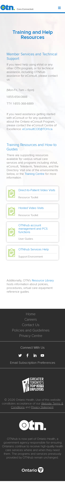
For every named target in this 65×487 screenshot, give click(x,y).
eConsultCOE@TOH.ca (37, 129)
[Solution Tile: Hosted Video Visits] (33, 211)
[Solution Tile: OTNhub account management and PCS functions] (33, 232)
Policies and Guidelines (30, 330)
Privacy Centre (30, 336)
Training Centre (34, 174)
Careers (30, 319)
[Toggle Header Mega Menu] (61, 8)
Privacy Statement (42, 407)
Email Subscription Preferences (32, 363)
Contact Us (30, 325)
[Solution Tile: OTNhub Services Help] (33, 252)
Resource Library (43, 280)
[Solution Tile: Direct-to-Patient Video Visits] (33, 193)
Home (30, 314)
